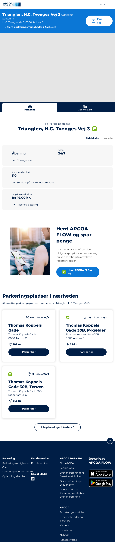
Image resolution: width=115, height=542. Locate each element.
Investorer (66, 530)
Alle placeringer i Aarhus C (57, 427)
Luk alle (108, 138)
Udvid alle (92, 138)
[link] (101, 474)
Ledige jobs (67, 468)
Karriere (64, 525)
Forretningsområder (72, 512)
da (102, 4)
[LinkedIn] (33, 479)
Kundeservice (39, 463)
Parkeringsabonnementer (18, 471)
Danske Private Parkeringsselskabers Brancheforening (72, 493)
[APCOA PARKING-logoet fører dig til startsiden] (12, 4)
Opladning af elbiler (14, 476)
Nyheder (65, 535)
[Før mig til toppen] (110, 440)
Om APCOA (67, 463)
